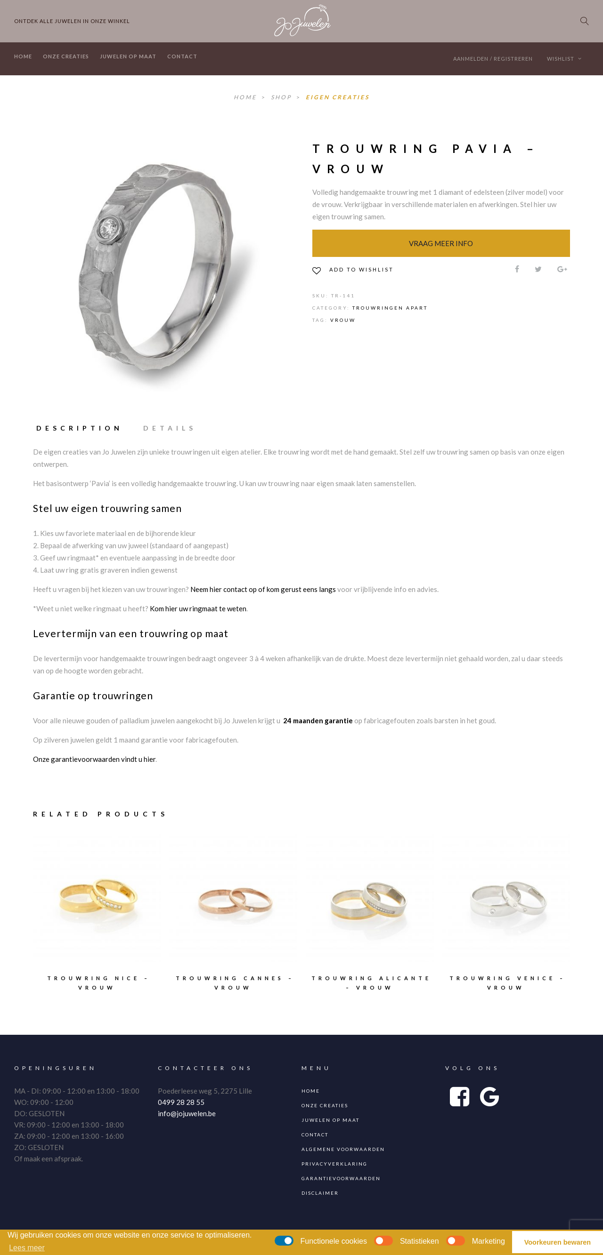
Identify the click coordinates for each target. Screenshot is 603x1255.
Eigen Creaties (337, 97)
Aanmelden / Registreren (493, 59)
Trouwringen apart (390, 308)
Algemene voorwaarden (343, 1149)
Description (79, 428)
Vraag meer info (441, 243)
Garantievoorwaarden (341, 1178)
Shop (282, 97)
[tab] (84, 428)
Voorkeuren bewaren (557, 1242)
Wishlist (564, 59)
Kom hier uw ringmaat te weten (198, 608)
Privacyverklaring (334, 1164)
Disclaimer (320, 1193)
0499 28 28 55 (181, 1102)
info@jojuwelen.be (187, 1113)
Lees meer (27, 1248)
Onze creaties (66, 56)
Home (23, 56)
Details (169, 428)
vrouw (343, 320)
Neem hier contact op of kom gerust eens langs (263, 589)
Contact (182, 56)
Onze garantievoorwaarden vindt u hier (94, 759)
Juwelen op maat (128, 56)
